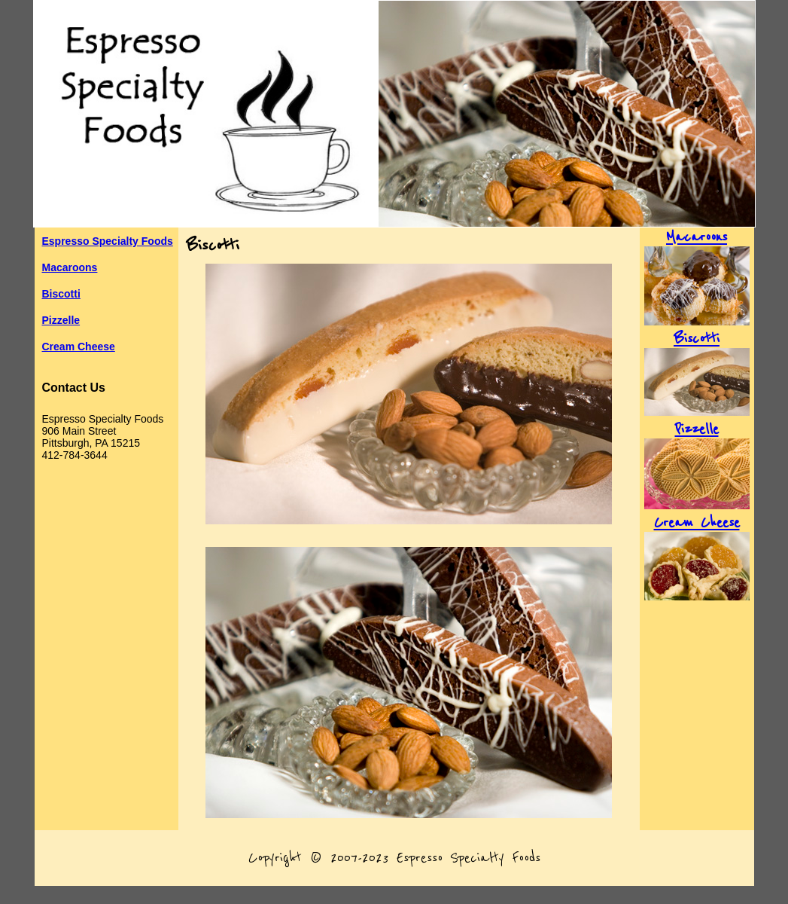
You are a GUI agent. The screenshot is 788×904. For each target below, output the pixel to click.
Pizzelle (61, 320)
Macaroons (70, 267)
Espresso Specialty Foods (107, 241)
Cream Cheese (78, 347)
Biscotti (61, 294)
